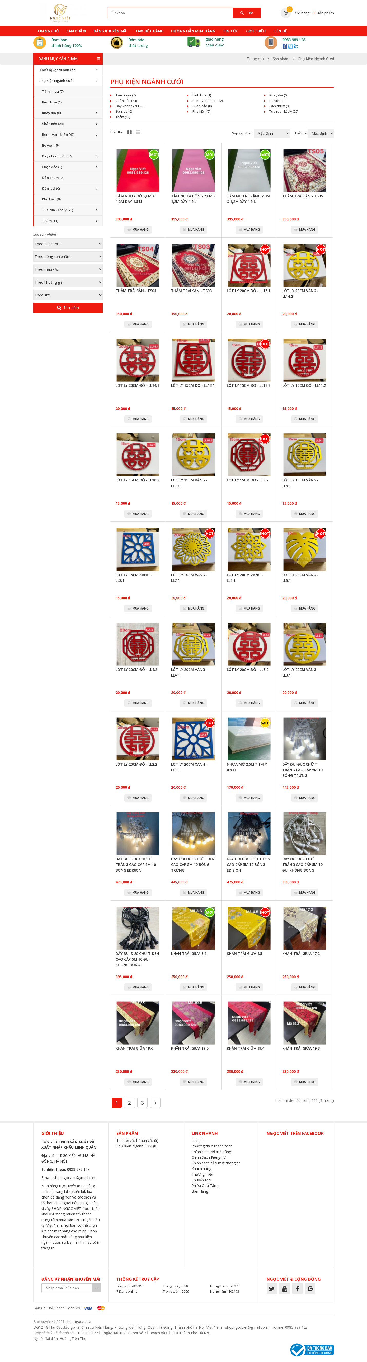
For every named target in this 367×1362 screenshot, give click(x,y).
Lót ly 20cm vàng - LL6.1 (245, 577)
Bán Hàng (200, 1191)
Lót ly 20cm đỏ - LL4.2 (136, 669)
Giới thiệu (256, 30)
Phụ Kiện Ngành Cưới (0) (136, 1146)
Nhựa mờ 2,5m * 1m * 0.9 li (247, 767)
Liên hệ (280, 30)
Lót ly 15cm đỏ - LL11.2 (304, 385)
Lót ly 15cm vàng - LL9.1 (300, 483)
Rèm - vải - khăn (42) (58, 134)
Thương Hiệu (202, 1174)
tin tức (230, 30)
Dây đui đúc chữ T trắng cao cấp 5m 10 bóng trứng (302, 770)
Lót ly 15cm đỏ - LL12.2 (248, 385)
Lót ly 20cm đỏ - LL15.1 (248, 290)
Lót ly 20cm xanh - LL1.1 (189, 767)
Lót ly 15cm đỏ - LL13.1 (193, 385)
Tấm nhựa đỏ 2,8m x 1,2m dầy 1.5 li (135, 199)
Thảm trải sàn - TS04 (136, 290)
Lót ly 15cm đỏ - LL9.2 (247, 480)
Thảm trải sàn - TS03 (191, 290)
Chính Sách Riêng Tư (209, 1157)
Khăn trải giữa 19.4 (245, 1048)
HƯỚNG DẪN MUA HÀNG (193, 30)
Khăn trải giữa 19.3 (301, 1048)
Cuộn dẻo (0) (52, 167)
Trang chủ (48, 30)
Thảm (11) (50, 220)
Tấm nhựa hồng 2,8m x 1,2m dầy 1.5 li (193, 199)
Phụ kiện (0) (51, 199)
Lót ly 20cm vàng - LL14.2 (300, 293)
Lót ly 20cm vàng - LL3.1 (300, 672)
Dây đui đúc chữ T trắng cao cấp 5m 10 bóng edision (136, 864)
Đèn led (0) (51, 188)
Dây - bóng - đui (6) (57, 156)
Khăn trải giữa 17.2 (301, 953)
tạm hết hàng (149, 30)
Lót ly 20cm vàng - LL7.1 (189, 577)
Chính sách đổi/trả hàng (211, 1151)
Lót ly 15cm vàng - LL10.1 (189, 483)
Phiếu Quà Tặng (205, 1185)
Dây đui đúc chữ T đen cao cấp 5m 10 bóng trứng (193, 864)
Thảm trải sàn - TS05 (302, 196)
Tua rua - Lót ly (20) (57, 210)
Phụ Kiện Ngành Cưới (56, 80)
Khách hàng (201, 1168)
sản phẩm (76, 30)
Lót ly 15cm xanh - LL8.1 (134, 577)
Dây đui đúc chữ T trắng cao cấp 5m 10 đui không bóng (302, 864)
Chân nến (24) (53, 123)
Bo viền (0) (50, 145)
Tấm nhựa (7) (53, 91)
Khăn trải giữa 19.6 (134, 1048)
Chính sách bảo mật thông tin (216, 1163)
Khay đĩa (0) (51, 113)
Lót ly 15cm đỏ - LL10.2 (137, 480)
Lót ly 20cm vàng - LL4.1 (189, 672)
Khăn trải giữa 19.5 (190, 1048)
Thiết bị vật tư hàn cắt (57, 69)
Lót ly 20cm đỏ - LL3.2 (247, 669)
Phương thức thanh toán (212, 1146)
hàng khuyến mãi (110, 30)
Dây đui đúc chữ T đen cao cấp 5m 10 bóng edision (248, 864)
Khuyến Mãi (201, 1179)
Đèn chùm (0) (52, 177)
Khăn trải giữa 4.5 (244, 953)
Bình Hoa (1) (52, 102)
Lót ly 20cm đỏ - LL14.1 (137, 385)
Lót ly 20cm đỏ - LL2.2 (136, 764)
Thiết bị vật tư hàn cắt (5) (137, 1140)
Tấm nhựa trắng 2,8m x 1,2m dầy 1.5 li (248, 199)
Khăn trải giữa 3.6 (188, 953)
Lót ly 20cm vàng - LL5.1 (300, 577)
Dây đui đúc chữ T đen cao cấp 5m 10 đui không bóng (137, 959)
